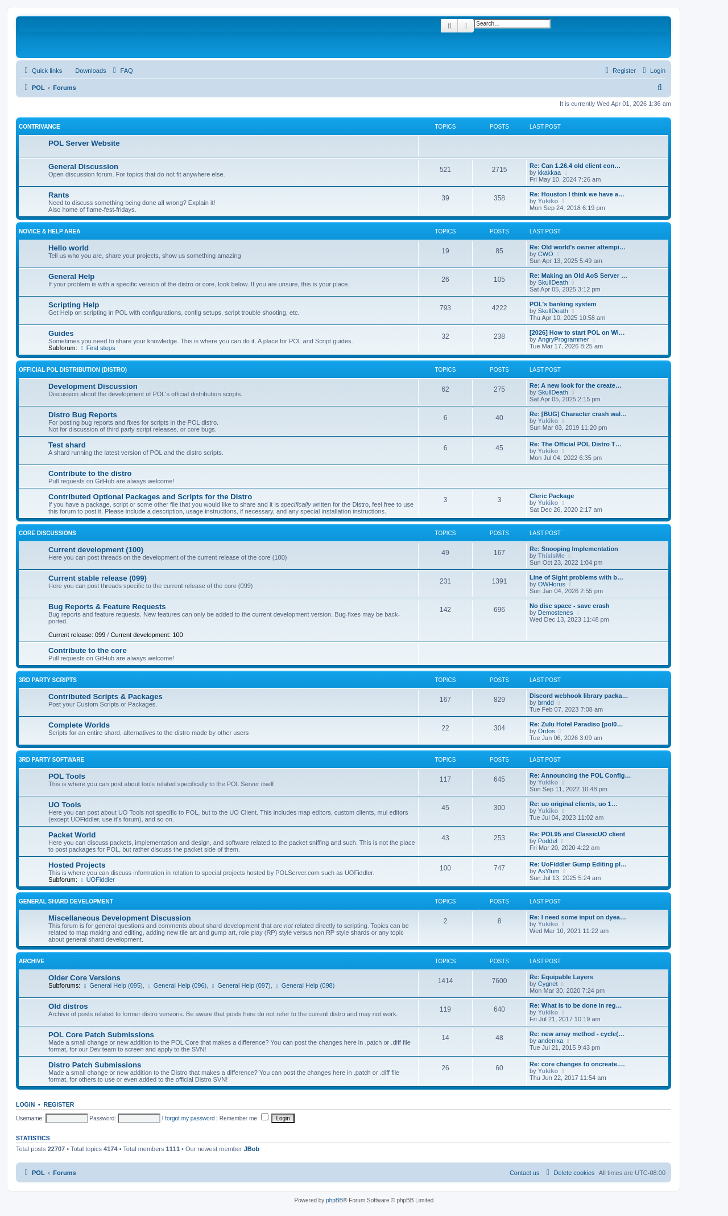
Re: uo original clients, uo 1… (574, 803)
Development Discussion (93, 386)
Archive (31, 961)
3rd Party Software (51, 760)
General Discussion (83, 166)
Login (25, 1104)
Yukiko (548, 201)
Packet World (72, 835)
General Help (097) (240, 985)
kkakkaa (549, 172)
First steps (97, 347)
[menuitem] (85, 70)
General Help (71, 276)
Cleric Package (552, 495)
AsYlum (549, 871)
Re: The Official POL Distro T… (576, 444)
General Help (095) (112, 985)
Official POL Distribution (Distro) (73, 370)
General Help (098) (304, 985)
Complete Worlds (79, 725)
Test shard (67, 445)
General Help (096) (176, 985)
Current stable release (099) (97, 578)
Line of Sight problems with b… (576, 577)
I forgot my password (188, 1118)
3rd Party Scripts (48, 680)
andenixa (551, 1040)
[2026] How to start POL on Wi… (577, 332)
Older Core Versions (84, 977)
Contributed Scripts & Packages (105, 696)
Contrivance (39, 127)
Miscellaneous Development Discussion (119, 918)
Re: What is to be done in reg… (576, 1005)
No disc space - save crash (570, 605)
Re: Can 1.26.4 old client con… (575, 165)
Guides (61, 333)
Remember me (244, 1118)
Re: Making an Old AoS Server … (578, 275)
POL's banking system (563, 304)
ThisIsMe (551, 555)
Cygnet (548, 983)
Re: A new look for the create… (576, 385)
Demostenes (555, 612)
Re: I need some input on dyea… (578, 917)
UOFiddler (97, 879)
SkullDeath (553, 282)
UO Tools (64, 804)
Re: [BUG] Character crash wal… (578, 413)
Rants (58, 195)
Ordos (546, 731)
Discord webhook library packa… (579, 695)
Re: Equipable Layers (561, 976)
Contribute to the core (87, 650)
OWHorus (551, 584)
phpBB (334, 1200)
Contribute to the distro (90, 473)
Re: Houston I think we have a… (577, 194)
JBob (252, 1148)
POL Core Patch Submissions (101, 1034)
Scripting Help (73, 305)
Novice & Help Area (49, 231)
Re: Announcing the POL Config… (580, 775)
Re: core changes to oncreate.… (577, 1064)
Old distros (68, 1006)
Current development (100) (95, 549)
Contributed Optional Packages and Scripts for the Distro (150, 496)
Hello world (68, 248)
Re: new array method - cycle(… (577, 1033)
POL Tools (66, 776)
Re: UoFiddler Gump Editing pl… (578, 864)
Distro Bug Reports (82, 414)
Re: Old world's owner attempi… (578, 247)
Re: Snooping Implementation (574, 548)
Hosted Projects (76, 865)
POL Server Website (84, 143)
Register (59, 1104)
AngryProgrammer (563, 339)
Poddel (547, 840)
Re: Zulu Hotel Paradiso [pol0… (576, 724)
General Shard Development (66, 901)
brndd (546, 702)
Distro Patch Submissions (94, 1065)
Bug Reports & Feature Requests (107, 606)
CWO (545, 253)
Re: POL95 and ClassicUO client (577, 834)
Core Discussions (47, 533)
